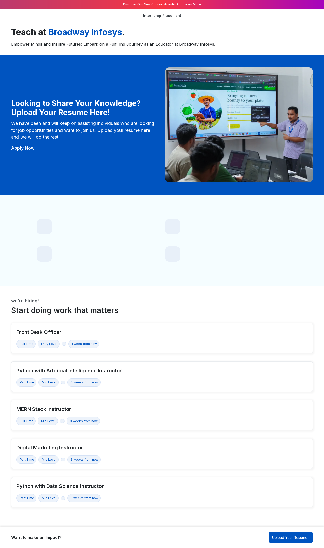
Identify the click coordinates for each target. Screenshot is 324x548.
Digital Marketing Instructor (49, 448)
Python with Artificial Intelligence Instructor (69, 371)
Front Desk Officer (39, 332)
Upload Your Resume (289, 537)
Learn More (192, 4)
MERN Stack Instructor (43, 409)
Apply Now (23, 148)
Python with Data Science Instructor (60, 486)
